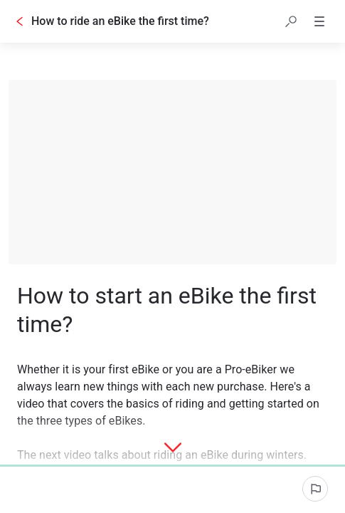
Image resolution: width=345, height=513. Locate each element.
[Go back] (19, 21)
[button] (290, 21)
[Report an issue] (315, 489)
